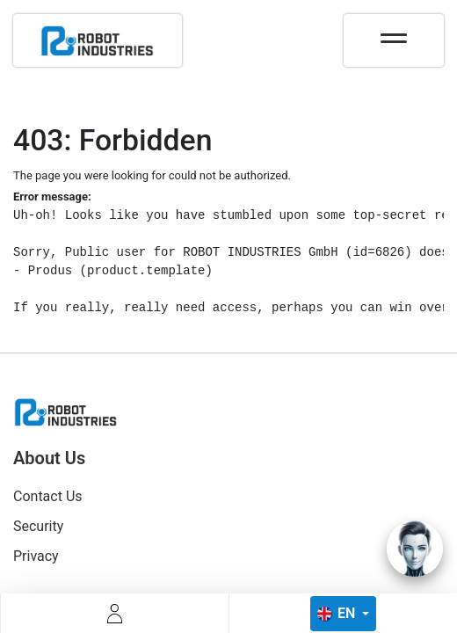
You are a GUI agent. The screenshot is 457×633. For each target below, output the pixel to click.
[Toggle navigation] (394, 32)
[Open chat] (415, 548)
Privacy (36, 556)
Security (38, 526)
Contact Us (48, 496)
